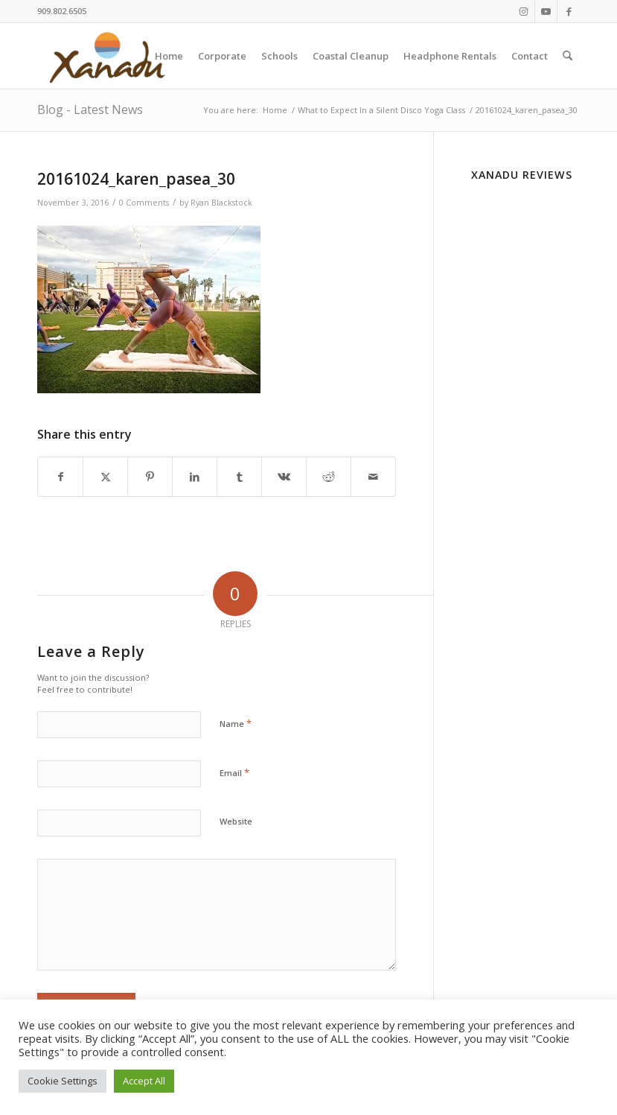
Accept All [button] (144, 1080)
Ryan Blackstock (221, 202)
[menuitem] (169, 56)
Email (234, 772)
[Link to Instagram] (523, 11)
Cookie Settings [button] (62, 1080)
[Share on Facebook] (60, 476)
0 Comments (144, 202)
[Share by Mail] (373, 476)
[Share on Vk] (284, 476)
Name (236, 723)
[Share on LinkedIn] (195, 476)
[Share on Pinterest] (150, 476)
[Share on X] (105, 476)
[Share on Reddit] (329, 476)
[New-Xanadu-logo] (109, 56)
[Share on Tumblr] (239, 476)
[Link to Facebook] (568, 11)
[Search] (567, 56)
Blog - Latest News (90, 109)
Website (236, 821)
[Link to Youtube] (546, 11)
